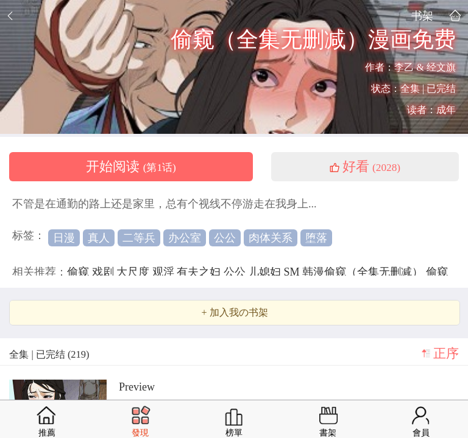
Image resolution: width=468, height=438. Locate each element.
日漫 (64, 238)
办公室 (184, 238)
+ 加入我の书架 (234, 312)
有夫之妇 (200, 272)
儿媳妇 (266, 272)
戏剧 (104, 272)
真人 (99, 238)
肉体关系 (270, 238)
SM (293, 272)
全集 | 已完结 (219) (49, 354)
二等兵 (138, 238)
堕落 (316, 238)
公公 (225, 238)
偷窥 (79, 272)
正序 (446, 353)
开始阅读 (131, 166)
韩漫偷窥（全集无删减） (364, 272)
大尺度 (134, 272)
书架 (422, 15)
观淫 (164, 272)
